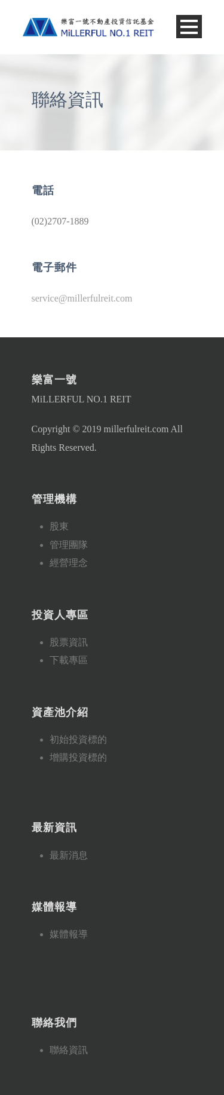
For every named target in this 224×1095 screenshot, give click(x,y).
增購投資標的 (78, 757)
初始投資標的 (78, 739)
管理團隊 (69, 545)
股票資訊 (69, 642)
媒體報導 (69, 934)
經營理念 (69, 563)
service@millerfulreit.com (82, 298)
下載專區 (69, 660)
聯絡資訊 (69, 1050)
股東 (59, 526)
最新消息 (69, 855)
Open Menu (189, 26)
